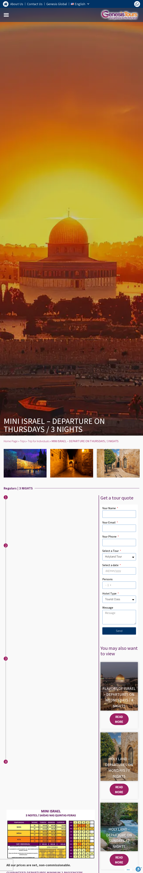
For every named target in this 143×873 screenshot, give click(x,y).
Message (107, 608)
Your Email (109, 522)
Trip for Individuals (38, 441)
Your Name (109, 508)
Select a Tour (110, 551)
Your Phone (109, 536)
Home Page (11, 441)
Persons (107, 579)
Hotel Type (109, 593)
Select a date (110, 565)
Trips (23, 441)
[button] (6, 15)
